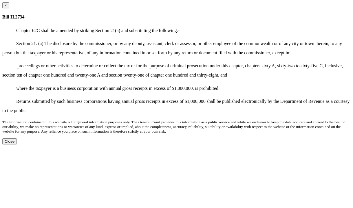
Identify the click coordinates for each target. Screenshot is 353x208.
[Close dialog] (5, 5)
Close (9, 141)
